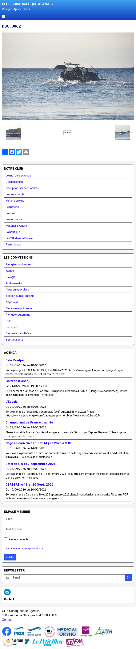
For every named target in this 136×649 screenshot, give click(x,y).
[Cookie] (8, 641)
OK (128, 577)
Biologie (10, 277)
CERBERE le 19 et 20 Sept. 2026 (30, 484)
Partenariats (13, 244)
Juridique (11, 327)
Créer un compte (12, 548)
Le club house (14, 219)
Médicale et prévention (19, 308)
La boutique (13, 231)
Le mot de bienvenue (18, 175)
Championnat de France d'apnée (29, 422)
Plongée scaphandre (18, 264)
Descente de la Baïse (18, 333)
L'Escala (12, 402)
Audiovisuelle (14, 283)
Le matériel (12, 206)
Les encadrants (15, 194)
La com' (10, 213)
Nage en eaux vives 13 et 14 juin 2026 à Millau (39, 443)
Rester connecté (16, 539)
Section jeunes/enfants (20, 295)
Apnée (10, 270)
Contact (7, 619)
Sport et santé (14, 339)
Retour (67, 132)
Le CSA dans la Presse (19, 238)
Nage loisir (12, 302)
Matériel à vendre (16, 225)
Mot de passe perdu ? (32, 548)
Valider (10, 557)
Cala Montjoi (15, 360)
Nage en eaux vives (17, 289)
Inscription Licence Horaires (22, 188)
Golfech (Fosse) (18, 381)
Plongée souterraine (18, 314)
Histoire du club (15, 200)
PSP (8, 320)
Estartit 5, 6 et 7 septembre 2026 (31, 464)
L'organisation (14, 181)
